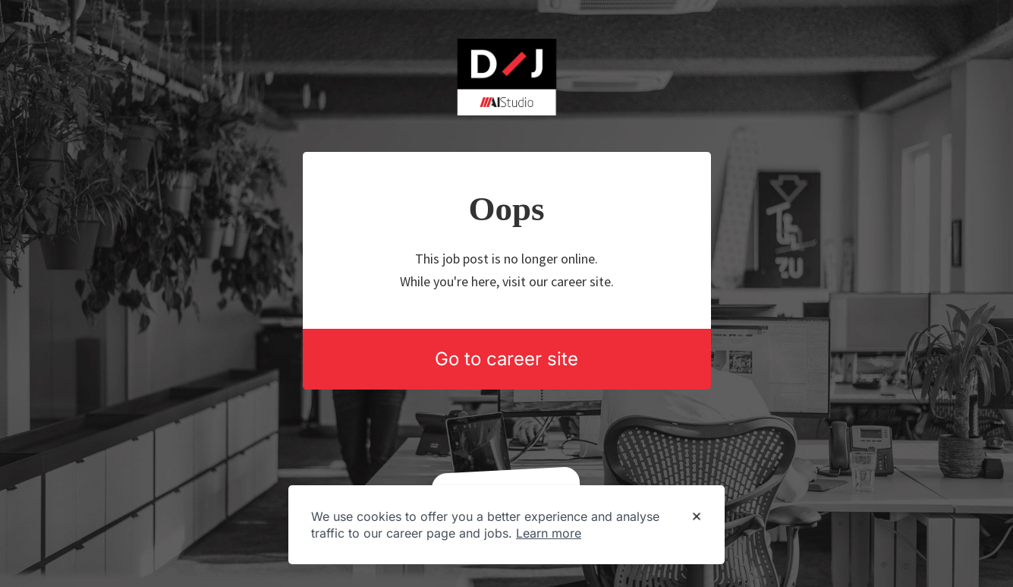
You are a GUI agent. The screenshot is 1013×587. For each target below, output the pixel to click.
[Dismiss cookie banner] (696, 517)
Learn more (548, 533)
